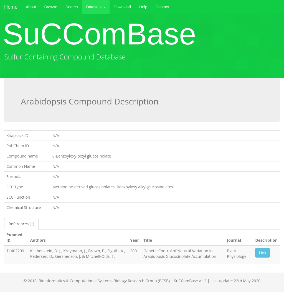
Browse (50, 7)
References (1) (21, 223)
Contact (162, 7)
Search (71, 7)
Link (262, 252)
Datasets (95, 7)
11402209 (15, 250)
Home (10, 7)
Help (143, 7)
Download (122, 7)
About (31, 7)
